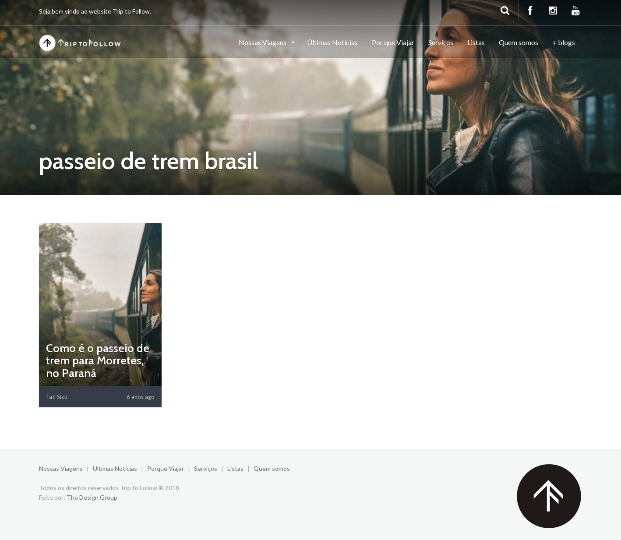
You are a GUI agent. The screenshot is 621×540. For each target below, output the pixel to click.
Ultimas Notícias (115, 468)
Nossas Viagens (263, 42)
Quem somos (518, 42)
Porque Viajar (165, 468)
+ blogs (563, 42)
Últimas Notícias (332, 42)
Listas (476, 42)
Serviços (440, 42)
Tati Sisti (56, 396)
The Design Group (92, 497)
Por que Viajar (393, 42)
